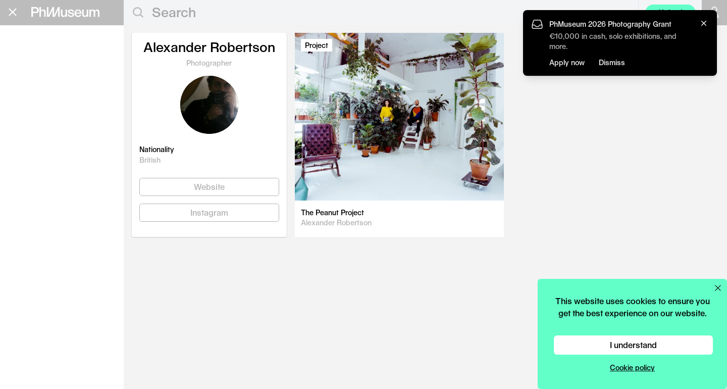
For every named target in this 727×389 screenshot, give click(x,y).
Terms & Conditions (40, 261)
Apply (103, 89)
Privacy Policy (31, 252)
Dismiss (612, 62)
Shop (21, 180)
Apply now (567, 62)
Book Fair (39, 104)
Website (209, 186)
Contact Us (26, 243)
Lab (20, 136)
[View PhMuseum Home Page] (65, 12)
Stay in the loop (43, 221)
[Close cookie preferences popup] (718, 288)
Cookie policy (632, 367)
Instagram (209, 212)
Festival (33, 120)
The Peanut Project (332, 212)
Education (40, 72)
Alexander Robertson (336, 222)
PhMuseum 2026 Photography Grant (610, 24)
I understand (633, 345)
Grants (29, 88)
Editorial (35, 56)
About (23, 167)
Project (316, 45)
